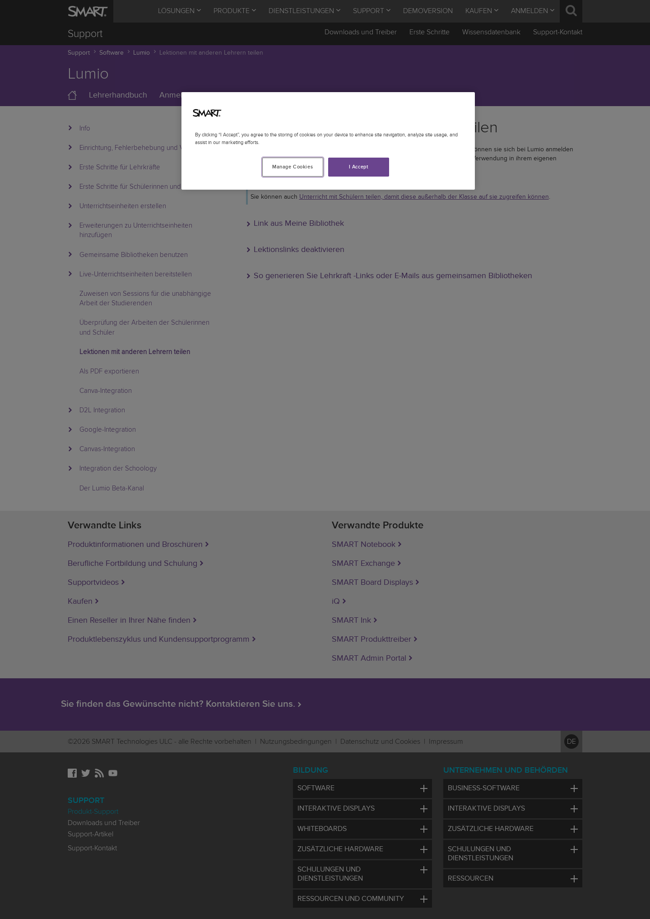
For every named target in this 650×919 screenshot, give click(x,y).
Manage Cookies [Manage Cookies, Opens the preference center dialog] (292, 167)
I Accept (359, 167)
